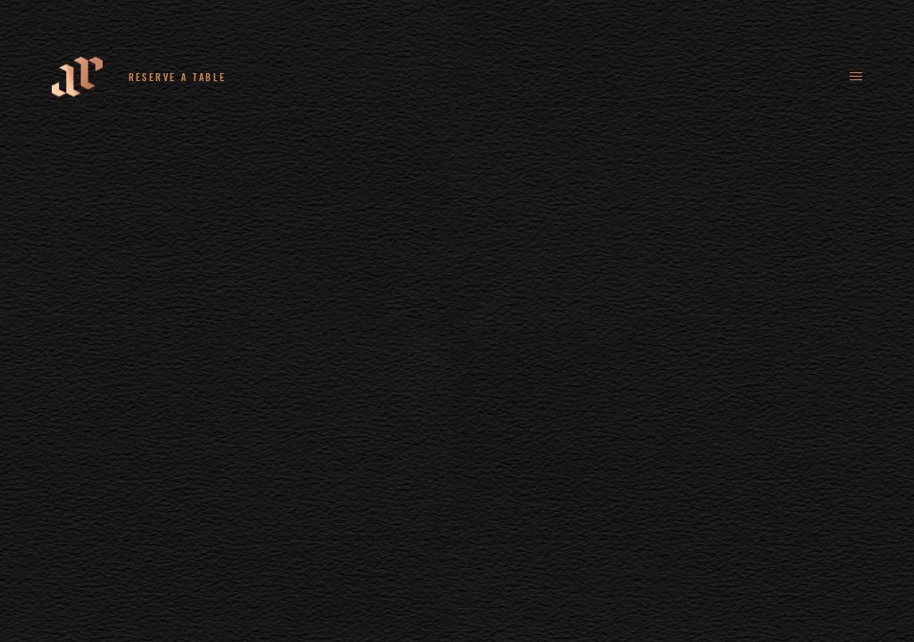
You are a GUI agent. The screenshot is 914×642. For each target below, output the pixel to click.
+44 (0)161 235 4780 (315, 76)
